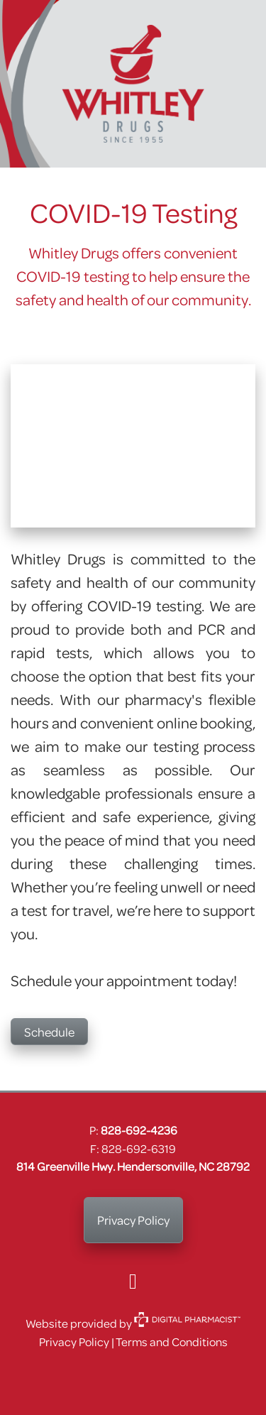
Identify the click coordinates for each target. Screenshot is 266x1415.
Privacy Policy (133, 1220)
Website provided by (133, 1323)
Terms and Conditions (172, 1341)
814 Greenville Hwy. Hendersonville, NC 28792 (133, 1166)
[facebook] (133, 1280)
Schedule (49, 1031)
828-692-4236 (139, 1129)
